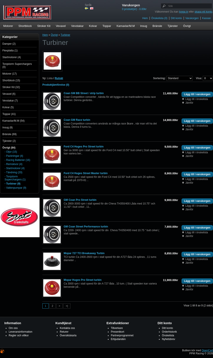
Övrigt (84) (8, 147)
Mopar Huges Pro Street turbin (83, 279)
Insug (143, 26)
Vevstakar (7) (10, 100)
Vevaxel (61, 26)
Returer (64, 331)
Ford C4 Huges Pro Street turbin (83, 146)
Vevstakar (77, 26)
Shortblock (25, 26)
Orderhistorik (169, 331)
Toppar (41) (9, 114)
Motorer (8, 26)
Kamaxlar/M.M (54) (13, 120)
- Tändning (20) (13, 172)
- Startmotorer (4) (15, 168)
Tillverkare (117, 328)
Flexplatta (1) (10, 50)
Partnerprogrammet (122, 335)
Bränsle (157, 26)
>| (67, 305)
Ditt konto (176, 18)
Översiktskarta (68, 335)
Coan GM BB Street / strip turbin (84, 93)
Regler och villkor (19, 335)
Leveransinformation (20, 331)
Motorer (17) (9, 73)
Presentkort (117, 331)
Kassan (206, 18)
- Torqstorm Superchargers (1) (15, 178)
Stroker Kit (43, 26)
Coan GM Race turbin (77, 119)
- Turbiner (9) (12, 183)
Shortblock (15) (11, 80)
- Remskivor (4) (13, 164)
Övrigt (187, 26)
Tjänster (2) (9, 140)
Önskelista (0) (159, 18)
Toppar (106, 26)
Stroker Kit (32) (11, 87)
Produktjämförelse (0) (55, 84)
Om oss (13, 328)
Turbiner (65, 34)
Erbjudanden (118, 339)
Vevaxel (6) (8, 93)
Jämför (189, 102)
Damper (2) (9, 43)
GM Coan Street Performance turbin (86, 226)
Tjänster (173, 26)
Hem (145, 18)
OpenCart (207, 350)
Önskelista (168, 335)
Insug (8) (7, 127)
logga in (183, 11)
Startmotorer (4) (11, 57)
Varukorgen (192, 18)
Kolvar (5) (8, 107)
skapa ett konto (203, 11)
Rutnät (59, 78)
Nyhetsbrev (168, 339)
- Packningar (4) (14, 155)
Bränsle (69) (9, 134)
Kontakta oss (67, 328)
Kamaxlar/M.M (125, 26)
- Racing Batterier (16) (17, 160)
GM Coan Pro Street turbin (80, 199)
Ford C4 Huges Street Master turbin (86, 173)
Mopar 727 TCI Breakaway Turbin (84, 253)
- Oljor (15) (11, 151)
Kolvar (93, 26)
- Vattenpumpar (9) (15, 187)
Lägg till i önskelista (196, 99)
